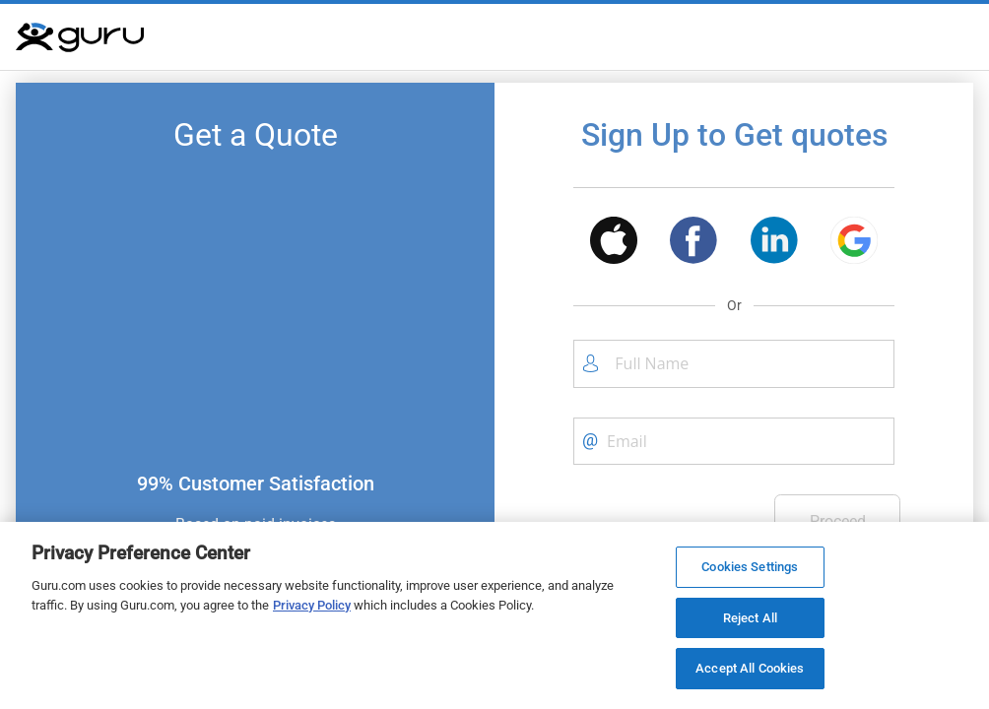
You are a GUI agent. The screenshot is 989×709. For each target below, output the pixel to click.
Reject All (750, 618)
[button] (613, 244)
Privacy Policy (312, 605)
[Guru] (80, 37)
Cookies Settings (749, 566)
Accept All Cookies (749, 668)
